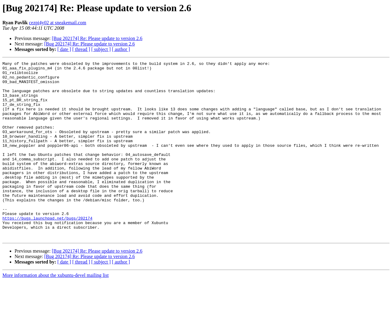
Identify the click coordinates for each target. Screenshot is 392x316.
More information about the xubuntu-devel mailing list (55, 310)
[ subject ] (101, 49)
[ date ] (64, 49)
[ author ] (121, 49)
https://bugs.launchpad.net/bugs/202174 (47, 250)
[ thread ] (81, 49)
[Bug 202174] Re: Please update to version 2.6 (97, 38)
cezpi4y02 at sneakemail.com (57, 22)
